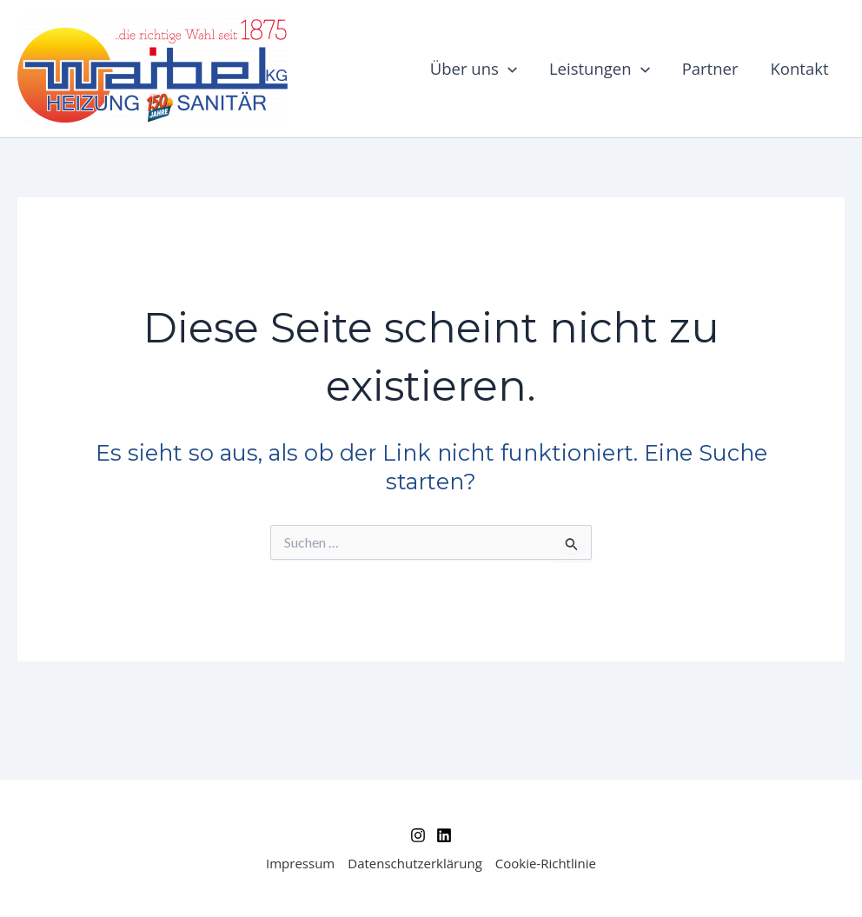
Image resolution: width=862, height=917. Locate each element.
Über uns (473, 68)
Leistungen (599, 68)
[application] (508, 68)
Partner (710, 68)
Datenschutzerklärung (415, 863)
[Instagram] (418, 835)
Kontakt (800, 68)
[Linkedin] (444, 835)
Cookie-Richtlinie (545, 863)
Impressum (300, 863)
